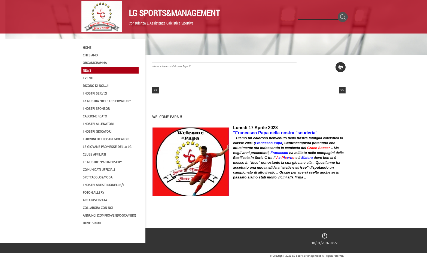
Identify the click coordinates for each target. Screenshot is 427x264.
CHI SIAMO (90, 55)
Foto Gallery (93, 192)
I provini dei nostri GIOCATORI (106, 139)
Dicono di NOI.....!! (95, 86)
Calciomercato (95, 116)
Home (155, 66)
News (165, 66)
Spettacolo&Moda (97, 177)
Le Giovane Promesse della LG (107, 147)
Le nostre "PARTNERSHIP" (102, 162)
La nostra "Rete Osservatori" (107, 101)
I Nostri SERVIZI (95, 93)
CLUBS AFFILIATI (94, 154)
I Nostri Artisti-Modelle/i (103, 185)
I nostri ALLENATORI (98, 124)
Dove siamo (92, 223)
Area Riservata (95, 200)
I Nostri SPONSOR (96, 109)
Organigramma (95, 63)
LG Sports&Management (174, 12)
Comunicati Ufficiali (99, 170)
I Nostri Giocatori (97, 131)
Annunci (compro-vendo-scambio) (109, 215)
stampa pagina (340, 67)
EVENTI (88, 78)
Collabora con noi (98, 208)
